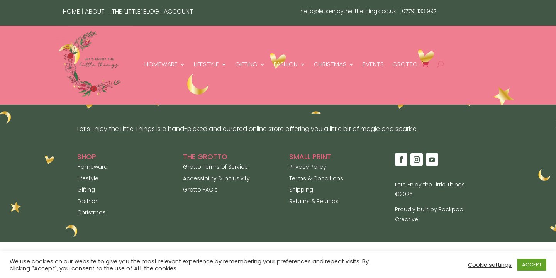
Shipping (301, 189)
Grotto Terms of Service (215, 167)
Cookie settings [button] (490, 264)
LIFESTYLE (206, 64)
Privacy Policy (307, 167)
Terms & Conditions (316, 178)
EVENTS (373, 64)
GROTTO (405, 64)
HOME (71, 11)
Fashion (88, 201)
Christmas (91, 212)
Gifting (86, 189)
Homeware (92, 167)
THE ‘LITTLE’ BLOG (136, 11)
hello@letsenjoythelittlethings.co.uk (348, 11)
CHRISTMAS (330, 64)
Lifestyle (87, 178)
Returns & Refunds (314, 201)
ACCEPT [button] (532, 264)
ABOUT (95, 11)
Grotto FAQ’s (200, 189)
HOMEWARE (161, 64)
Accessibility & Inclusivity (216, 178)
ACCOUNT (178, 11)
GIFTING (246, 64)
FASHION (286, 64)
